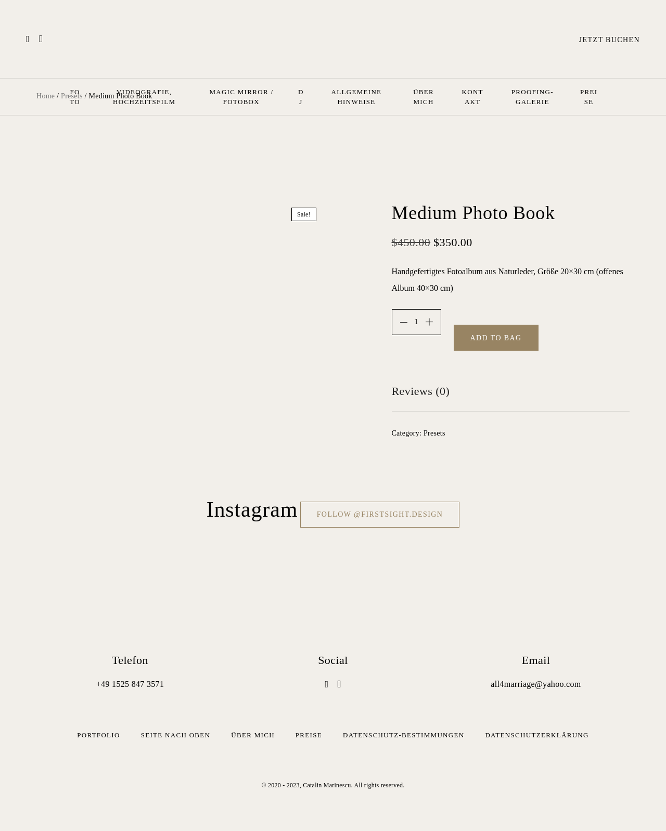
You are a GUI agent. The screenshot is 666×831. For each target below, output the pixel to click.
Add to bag (496, 338)
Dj (301, 97)
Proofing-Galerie (532, 97)
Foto (75, 97)
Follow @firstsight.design (380, 514)
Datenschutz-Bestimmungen (403, 735)
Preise (588, 97)
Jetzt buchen (609, 40)
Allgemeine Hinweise (356, 97)
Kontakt (472, 97)
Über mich (423, 97)
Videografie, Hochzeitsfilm (144, 97)
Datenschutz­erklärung (536, 735)
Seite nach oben (176, 735)
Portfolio (98, 735)
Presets (434, 433)
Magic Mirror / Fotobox (241, 97)
